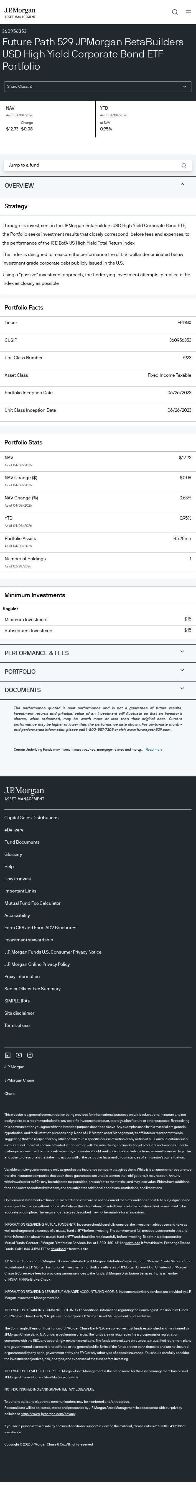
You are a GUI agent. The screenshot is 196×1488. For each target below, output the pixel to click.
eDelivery (13, 830)
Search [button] (173, 10)
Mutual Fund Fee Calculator (32, 903)
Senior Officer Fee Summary (32, 989)
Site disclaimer (19, 1013)
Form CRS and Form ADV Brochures (40, 928)
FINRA (12, 1279)
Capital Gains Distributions (31, 818)
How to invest (17, 879)
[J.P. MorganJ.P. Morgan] (16, 1067)
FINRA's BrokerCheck (34, 1279)
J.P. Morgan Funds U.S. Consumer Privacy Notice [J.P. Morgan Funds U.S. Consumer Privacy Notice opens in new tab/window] (52, 952)
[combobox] (98, 86)
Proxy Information (22, 976)
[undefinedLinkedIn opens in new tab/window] (7, 1057)
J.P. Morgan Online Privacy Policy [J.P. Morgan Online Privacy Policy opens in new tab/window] (37, 964)
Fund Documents (22, 842)
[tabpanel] (98, 421)
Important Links (20, 891)
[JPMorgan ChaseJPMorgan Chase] (21, 1080)
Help (9, 866)
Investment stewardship (28, 940)
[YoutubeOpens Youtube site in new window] (19, 1057)
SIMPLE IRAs (17, 1001)
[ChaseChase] (12, 1093)
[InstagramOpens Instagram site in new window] (30, 1057)
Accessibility (17, 915)
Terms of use (17, 1025)
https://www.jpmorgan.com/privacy (48, 1414)
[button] (184, 165)
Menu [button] (187, 12)
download (132, 1243)
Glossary (13, 854)
